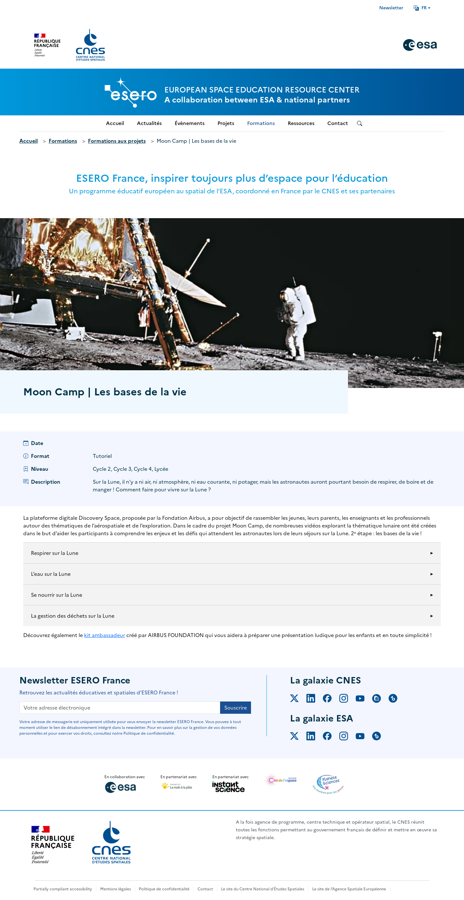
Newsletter (391, 8)
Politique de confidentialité (164, 889)
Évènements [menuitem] (190, 123)
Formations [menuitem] (261, 123)
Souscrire (235, 707)
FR (420, 8)
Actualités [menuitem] (149, 123)
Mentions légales (115, 889)
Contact (205, 889)
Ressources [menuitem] (301, 123)
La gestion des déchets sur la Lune (72, 616)
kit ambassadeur (104, 635)
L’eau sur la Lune (51, 574)
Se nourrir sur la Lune (56, 595)
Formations (63, 141)
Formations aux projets (117, 141)
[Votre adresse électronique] (119, 708)
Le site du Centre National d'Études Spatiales (262, 889)
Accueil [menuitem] (115, 123)
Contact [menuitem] (337, 123)
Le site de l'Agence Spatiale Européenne (349, 889)
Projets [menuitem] (226, 123)
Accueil (28, 141)
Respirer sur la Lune (54, 553)
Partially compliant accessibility (63, 889)
